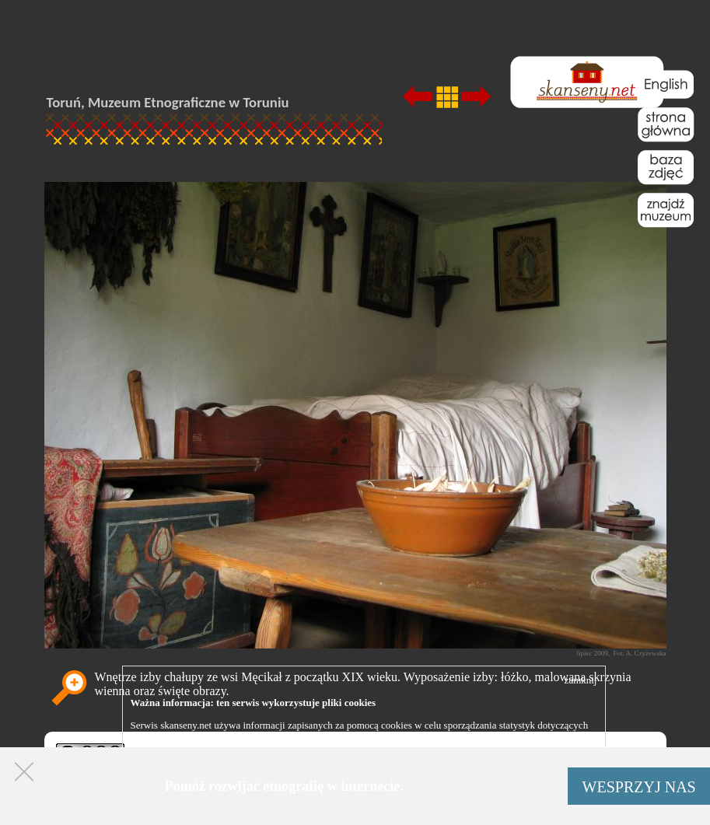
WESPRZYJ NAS (639, 786)
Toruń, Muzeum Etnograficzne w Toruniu (168, 102)
